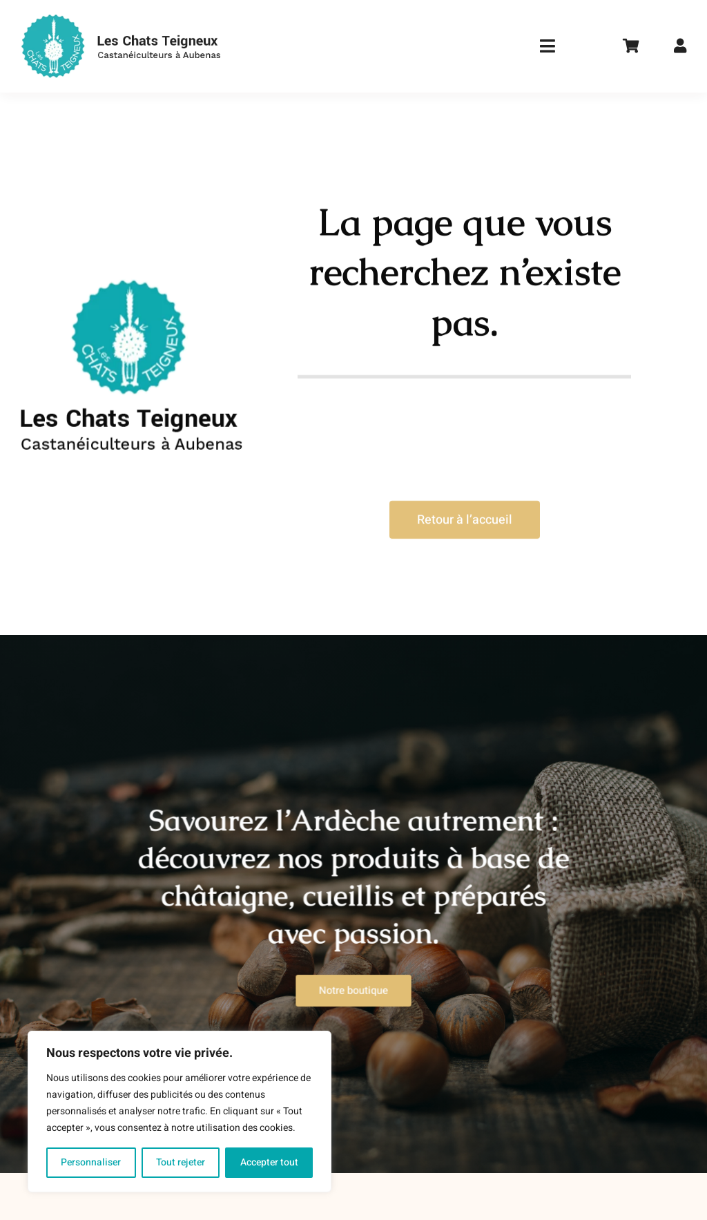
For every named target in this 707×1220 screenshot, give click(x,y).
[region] (179, 1111)
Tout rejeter (180, 1162)
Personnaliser (91, 1162)
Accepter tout (269, 1162)
